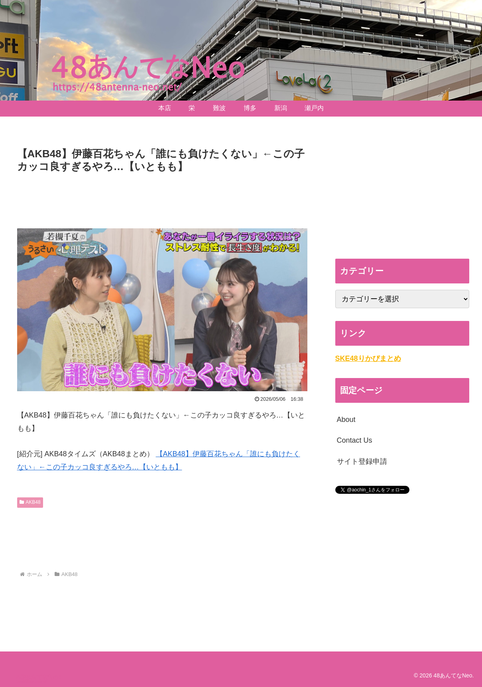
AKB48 (30, 502)
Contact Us (354, 440)
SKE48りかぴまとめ (368, 358)
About (346, 420)
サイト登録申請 (362, 461)
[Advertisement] (162, 198)
